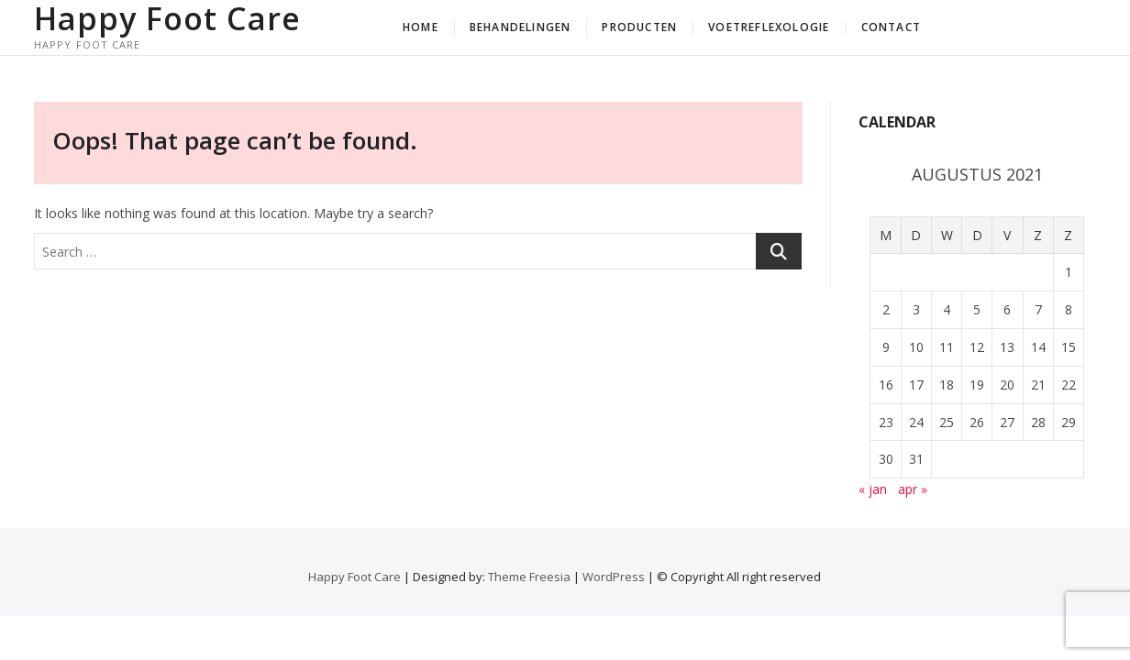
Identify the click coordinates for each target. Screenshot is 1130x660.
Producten (639, 27)
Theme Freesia (529, 576)
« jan (873, 489)
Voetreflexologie (768, 27)
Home (420, 27)
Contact (891, 27)
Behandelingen (520, 27)
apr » (912, 489)
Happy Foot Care (167, 18)
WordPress (613, 576)
